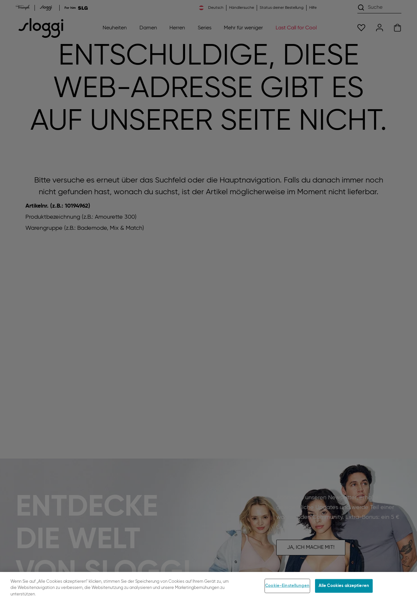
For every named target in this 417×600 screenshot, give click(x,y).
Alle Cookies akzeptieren (344, 589)
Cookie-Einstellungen (287, 589)
